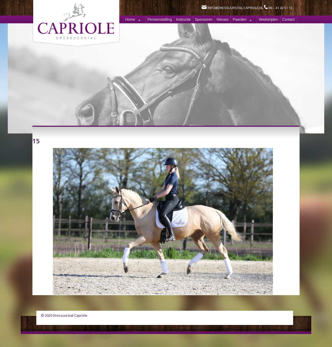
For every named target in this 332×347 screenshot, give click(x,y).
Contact (288, 19)
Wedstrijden (268, 19)
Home (130, 19)
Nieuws (223, 19)
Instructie (183, 19)
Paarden (239, 19)
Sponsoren (204, 19)
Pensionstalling (160, 19)
